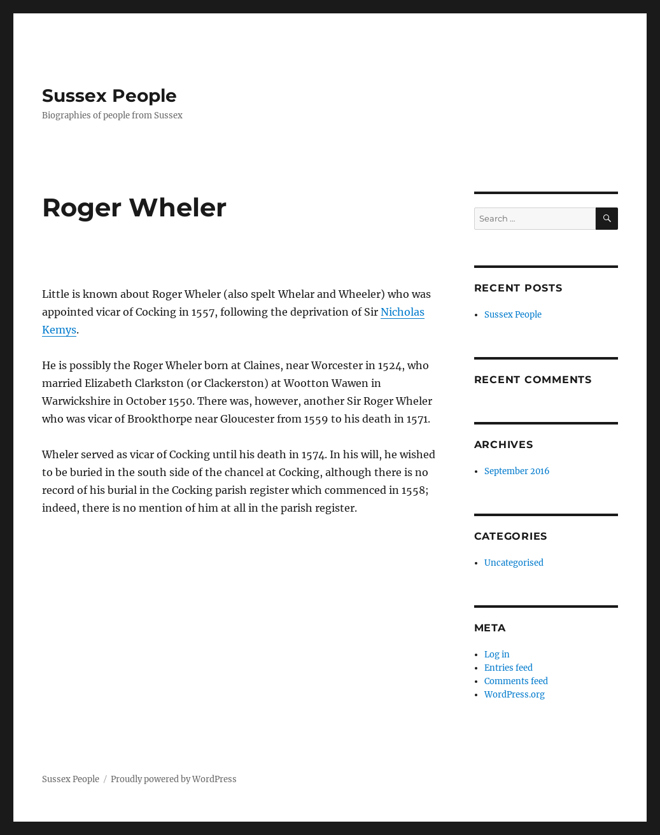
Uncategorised (514, 563)
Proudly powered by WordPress (174, 779)
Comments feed (516, 681)
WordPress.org (514, 694)
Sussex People (109, 95)
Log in (497, 654)
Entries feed (508, 668)
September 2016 (517, 471)
